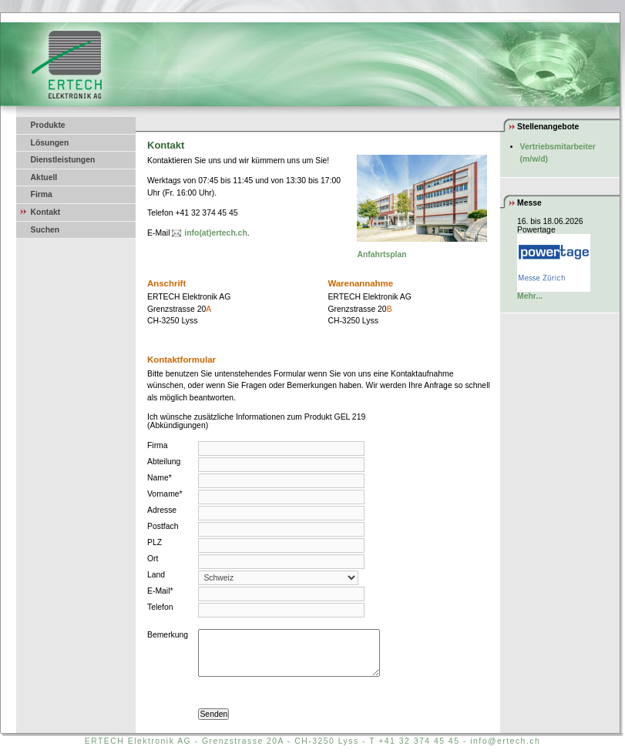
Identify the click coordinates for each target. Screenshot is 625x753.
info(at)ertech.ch (215, 233)
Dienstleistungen (63, 160)
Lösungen (50, 143)
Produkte (48, 125)
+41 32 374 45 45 (418, 741)
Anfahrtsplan (381, 254)
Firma (41, 194)
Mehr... (530, 296)
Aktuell (44, 177)
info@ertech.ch (505, 741)
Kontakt (46, 212)
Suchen (45, 230)
